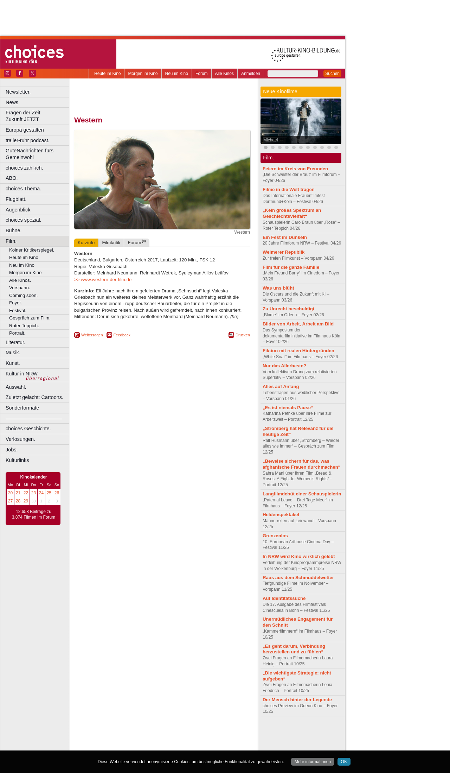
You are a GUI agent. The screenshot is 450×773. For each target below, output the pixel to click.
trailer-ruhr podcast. (28, 140)
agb (201, 733)
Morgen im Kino (143, 73)
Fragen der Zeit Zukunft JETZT (38, 116)
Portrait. (17, 333)
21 (18, 492)
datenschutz (183, 733)
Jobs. (12, 449)
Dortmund (171, 745)
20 (10, 492)
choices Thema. (23, 188)
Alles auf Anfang (281, 386)
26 (56, 492)
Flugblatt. (16, 199)
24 (41, 492)
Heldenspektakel (281, 514)
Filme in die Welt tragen (289, 189)
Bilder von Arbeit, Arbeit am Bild (298, 324)
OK (344, 761)
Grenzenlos (275, 535)
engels (141, 739)
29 (26, 501)
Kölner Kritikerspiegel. (31, 250)
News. (13, 102)
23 (33, 492)
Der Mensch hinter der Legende (297, 699)
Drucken (243, 335)
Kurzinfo (86, 242)
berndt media (132, 733)
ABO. (12, 178)
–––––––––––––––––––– (34, 418)
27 (10, 501)
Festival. (17, 310)
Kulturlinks (17, 460)
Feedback (122, 335)
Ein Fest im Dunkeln (285, 237)
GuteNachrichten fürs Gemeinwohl (29, 154)
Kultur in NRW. (22, 373)
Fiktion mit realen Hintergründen (298, 350)
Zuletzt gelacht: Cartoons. (34, 397)
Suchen (332, 73)
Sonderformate (22, 408)
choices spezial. (23, 220)
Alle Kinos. (20, 280)
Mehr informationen (313, 761)
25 (49, 492)
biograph (105, 739)
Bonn (123, 745)
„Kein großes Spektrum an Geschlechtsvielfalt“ (292, 213)
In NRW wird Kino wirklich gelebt (299, 556)
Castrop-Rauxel (145, 745)
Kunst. (13, 363)
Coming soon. (23, 295)
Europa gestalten (25, 130)
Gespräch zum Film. (30, 318)
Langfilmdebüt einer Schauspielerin (302, 493)
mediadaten (219, 733)
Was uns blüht (278, 288)
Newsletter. (18, 92)
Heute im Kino (107, 73)
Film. (11, 241)
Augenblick (18, 210)
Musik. (13, 352)
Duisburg (214, 745)
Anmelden (250, 73)
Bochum (108, 745)
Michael (270, 140)
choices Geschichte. (28, 428)
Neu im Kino (176, 73)
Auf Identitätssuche (284, 598)
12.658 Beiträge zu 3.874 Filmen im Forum (33, 514)
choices (124, 739)
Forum (201, 73)
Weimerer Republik (283, 252)
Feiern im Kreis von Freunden (295, 168)
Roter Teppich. (24, 325)
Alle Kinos (224, 73)
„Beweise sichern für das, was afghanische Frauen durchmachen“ (301, 464)
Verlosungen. (20, 439)
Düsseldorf (193, 745)
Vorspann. (19, 287)
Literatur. (15, 342)
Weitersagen (92, 335)
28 (18, 501)
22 (26, 492)
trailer (162, 739)
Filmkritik (111, 242)
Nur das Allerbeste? (284, 365)
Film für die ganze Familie (291, 267)
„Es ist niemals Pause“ (288, 407)
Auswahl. (16, 387)
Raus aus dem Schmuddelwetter (298, 577)
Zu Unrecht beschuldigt (288, 308)
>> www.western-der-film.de (102, 279)
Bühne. (14, 230)
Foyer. (15, 302)
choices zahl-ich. (24, 168)
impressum (158, 733)
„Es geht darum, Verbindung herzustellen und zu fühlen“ (294, 649)
